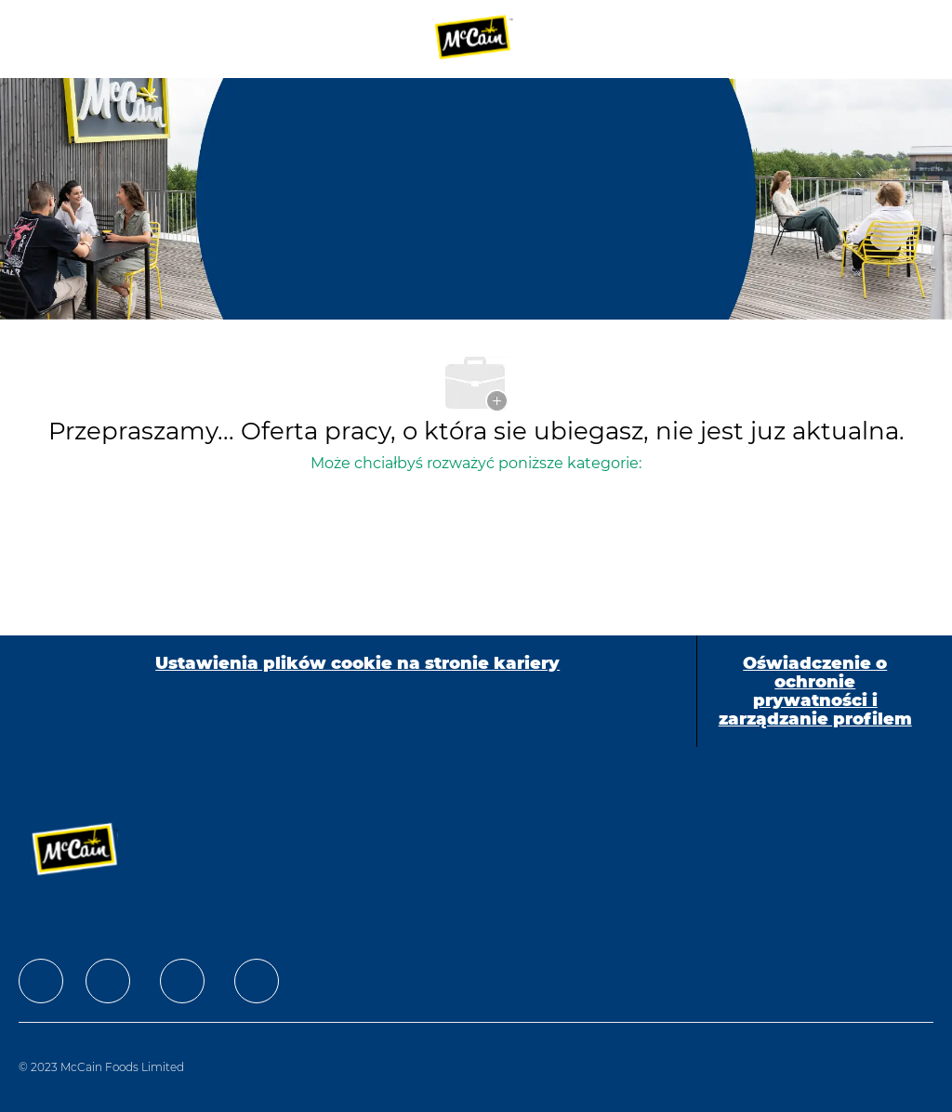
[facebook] (41, 981)
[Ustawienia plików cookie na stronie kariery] (357, 691)
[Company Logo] (474, 38)
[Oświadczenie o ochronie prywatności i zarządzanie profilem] (815, 691)
